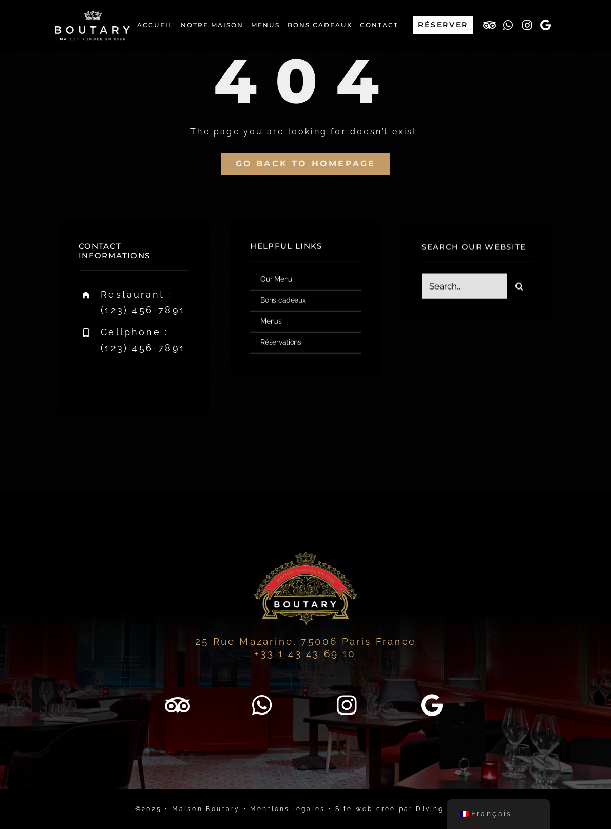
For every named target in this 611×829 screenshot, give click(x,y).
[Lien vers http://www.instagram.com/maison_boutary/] (528, 25)
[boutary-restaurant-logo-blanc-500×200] (92, 14)
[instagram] (146, 379)
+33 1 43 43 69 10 (305, 653)
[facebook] (90, 379)
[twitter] (118, 379)
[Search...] (464, 287)
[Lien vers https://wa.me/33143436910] (509, 25)
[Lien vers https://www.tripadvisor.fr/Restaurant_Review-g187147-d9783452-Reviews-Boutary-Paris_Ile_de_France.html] (490, 25)
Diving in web (446, 809)
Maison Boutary (206, 809)
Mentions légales (287, 809)
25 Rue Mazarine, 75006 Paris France (305, 641)
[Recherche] (519, 287)
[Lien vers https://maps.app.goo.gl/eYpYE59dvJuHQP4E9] (547, 25)
